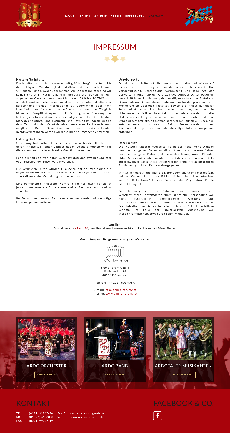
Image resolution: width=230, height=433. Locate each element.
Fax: (19, 420)
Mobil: (21, 417)
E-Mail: (63, 413)
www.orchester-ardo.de (87, 417)
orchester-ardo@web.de (87, 413)
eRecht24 (81, 228)
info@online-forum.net (121, 289)
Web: (61, 417)
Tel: (19, 413)
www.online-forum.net (121, 293)
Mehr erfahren (47, 374)
